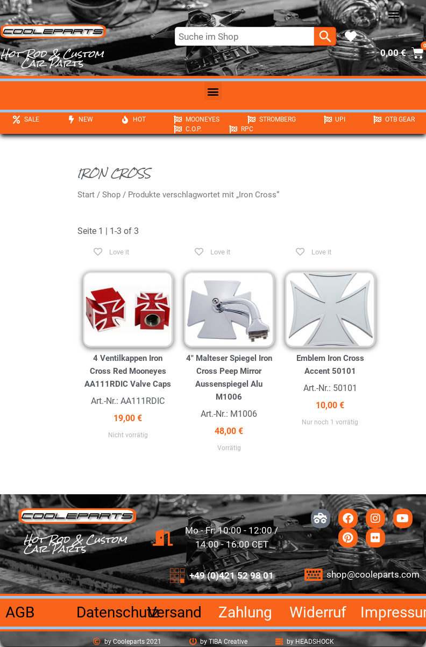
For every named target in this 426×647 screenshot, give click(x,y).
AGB (19, 612)
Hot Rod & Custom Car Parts (52, 58)
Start (86, 195)
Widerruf (317, 612)
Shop (111, 195)
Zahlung (245, 612)
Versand (174, 612)
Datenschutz (117, 612)
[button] (394, 14)
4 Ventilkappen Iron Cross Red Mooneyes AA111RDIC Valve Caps (127, 371)
